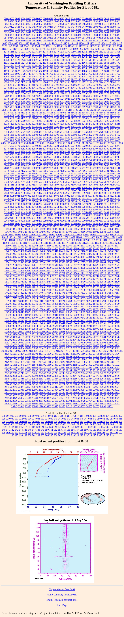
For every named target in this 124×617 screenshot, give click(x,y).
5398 (67, 134)
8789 (62, 215)
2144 (56, 79)
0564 (23, 29)
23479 (14, 398)
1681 (56, 71)
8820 (78, 215)
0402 (73, 24)
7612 (11, 187)
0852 (28, 37)
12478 (21, 259)
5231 (23, 123)
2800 (73, 90)
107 (103, 424)
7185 (11, 173)
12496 (96, 259)
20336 (21, 340)
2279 (11, 87)
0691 (106, 32)
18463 (14, 306)
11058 (65, 237)
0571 (62, 29)
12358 (118, 243)
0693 (117, 32)
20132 (48, 334)
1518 (106, 60)
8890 (89, 215)
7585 (11, 184)
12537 (110, 259)
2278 (6, 87)
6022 (112, 140)
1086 (112, 40)
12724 (14, 276)
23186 (76, 392)
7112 (84, 168)
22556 (69, 378)
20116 (35, 334)
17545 (96, 292)
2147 (73, 79)
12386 (62, 248)
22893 (48, 387)
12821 (7, 284)
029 (8, 418)
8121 (111, 195)
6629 (28, 157)
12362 (21, 245)
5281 (62, 126)
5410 (106, 134)
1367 (78, 57)
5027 (78, 98)
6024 (3, 143)
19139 (75, 317)
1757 (89, 74)
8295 (89, 207)
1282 (84, 51)
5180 (11, 118)
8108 (95, 195)
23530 (82, 398)
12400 (110, 248)
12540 (116, 259)
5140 (62, 112)
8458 (45, 212)
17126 (62, 287)
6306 (89, 148)
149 (42, 429)
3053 (73, 93)
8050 (23, 195)
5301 (6, 129)
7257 (23, 176)
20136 (69, 334)
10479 (21, 231)
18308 (116, 301)
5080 (112, 104)
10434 (14, 229)
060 (21, 421)
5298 (106, 126)
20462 (82, 340)
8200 (23, 204)
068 (55, 421)
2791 (28, 90)
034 (29, 418)
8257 (62, 207)
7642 (73, 187)
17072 (48, 287)
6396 (56, 154)
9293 (45, 220)
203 (42, 435)
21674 (55, 359)
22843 (14, 387)
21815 (41, 362)
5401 (84, 134)
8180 (62, 201)
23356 (28, 395)
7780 (84, 190)
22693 (41, 381)
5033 (112, 98)
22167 (76, 370)
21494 (69, 356)
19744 (110, 326)
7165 (84, 170)
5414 (11, 137)
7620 (45, 187)
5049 (73, 101)
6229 (84, 146)
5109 (26, 110)
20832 (28, 348)
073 (77, 421)
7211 (50, 173)
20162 (109, 334)
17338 (69, 290)
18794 (116, 309)
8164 (112, 198)
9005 (6, 218)
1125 (108, 43)
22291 (116, 373)
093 (43, 424)
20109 (21, 334)
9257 (106, 218)
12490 (82, 259)
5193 (78, 118)
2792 (34, 90)
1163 (114, 46)
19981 (110, 328)
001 (8, 416)
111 (120, 424)
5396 (56, 134)
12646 (41, 270)
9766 (99, 226)
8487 (11, 215)
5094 (73, 107)
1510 (62, 60)
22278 (103, 373)
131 (85, 427)
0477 (73, 26)
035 (34, 418)
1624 (39, 68)
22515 (21, 378)
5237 (56, 123)
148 (38, 429)
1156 (75, 46)
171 (16, 432)
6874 (112, 159)
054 (116, 418)
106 (99, 424)
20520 (110, 340)
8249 (39, 207)
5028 (84, 98)
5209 (23, 121)
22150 (62, 370)
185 (77, 432)
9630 (28, 223)
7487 (95, 179)
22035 (89, 367)
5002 (62, 96)
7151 (17, 170)
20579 (82, 342)
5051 (84, 101)
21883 (55, 364)
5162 (28, 115)
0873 (73, 37)
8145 (67, 198)
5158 (6, 115)
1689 (100, 71)
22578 (82, 378)
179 (51, 432)
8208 (62, 204)
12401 (116, 248)
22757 (41, 384)
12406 (21, 251)
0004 (23, 18)
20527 (7, 342)
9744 (21, 226)
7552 (39, 182)
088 (21, 424)
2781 (89, 87)
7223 (106, 173)
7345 (67, 176)
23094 (21, 392)
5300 (117, 126)
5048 (67, 101)
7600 (73, 184)
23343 (21, 395)
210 (73, 435)
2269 (73, 85)
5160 (17, 115)
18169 (48, 301)
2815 (95, 90)
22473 (82, 376)
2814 (89, 90)
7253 (11, 176)
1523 (17, 62)
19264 (35, 320)
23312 (116, 392)
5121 (81, 110)
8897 (100, 215)
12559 (69, 262)
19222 (28, 320)
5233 (34, 123)
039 (51, 418)
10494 (48, 231)
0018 (89, 18)
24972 (110, 406)
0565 (28, 29)
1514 (84, 60)
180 (55, 432)
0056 (95, 21)
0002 (11, 18)
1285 (89, 51)
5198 (106, 118)
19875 (55, 328)
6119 (114, 143)
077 (94, 421)
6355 (84, 151)
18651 (116, 306)
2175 (106, 82)
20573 (76, 342)
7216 (78, 173)
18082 (103, 298)
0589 (89, 29)
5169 (67, 115)
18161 (41, 301)
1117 (65, 43)
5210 (28, 121)
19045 (69, 315)
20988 (4, 351)
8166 (6, 201)
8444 (23, 212)
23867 (76, 403)
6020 (100, 140)
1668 (112, 68)
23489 (35, 398)
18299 (103, 301)
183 (68, 432)
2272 (89, 85)
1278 (62, 51)
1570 (117, 62)
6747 (11, 159)
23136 (55, 392)
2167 (62, 82)
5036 (11, 101)
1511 (67, 60)
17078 (55, 287)
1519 (112, 60)
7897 (39, 193)
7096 (56, 168)
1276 (50, 51)
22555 (62, 378)
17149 (76, 287)
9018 (23, 218)
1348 (28, 57)
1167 (15, 49)
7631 (56, 187)
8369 (117, 207)
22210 (7, 373)
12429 (35, 254)
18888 (103, 312)
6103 (92, 143)
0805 (11, 35)
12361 (14, 245)
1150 (42, 46)
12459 (55, 256)
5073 (73, 104)
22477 (96, 376)
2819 (117, 90)
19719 (96, 326)
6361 (117, 151)
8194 (112, 201)
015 (68, 416)
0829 (67, 35)
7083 (6, 168)
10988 (18, 234)
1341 (112, 54)
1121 (86, 43)
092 (38, 424)
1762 (117, 74)
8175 (39, 201)
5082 (6, 107)
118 (29, 427)
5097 (84, 107)
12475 (116, 256)
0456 (50, 26)
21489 (62, 356)
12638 (103, 267)
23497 (48, 398)
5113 (42, 110)
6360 (112, 151)
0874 (78, 37)
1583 (73, 65)
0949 (39, 40)
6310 (112, 148)
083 (120, 421)
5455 (45, 140)
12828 (55, 284)
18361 (48, 303)
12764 (62, 279)
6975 (39, 165)
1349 (34, 57)
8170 (17, 201)
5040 (34, 101)
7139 (106, 168)
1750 (50, 74)
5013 (6, 98)
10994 (52, 234)
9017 (17, 218)
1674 (28, 71)
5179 (6, 118)
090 (30, 424)
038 (47, 418)
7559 (67, 182)
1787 (117, 76)
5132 (17, 112)
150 (47, 429)
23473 (7, 398)
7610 (117, 184)
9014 (11, 218)
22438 (55, 376)
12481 (41, 259)
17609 (14, 295)
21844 (96, 362)
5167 (56, 115)
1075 (84, 40)
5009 (100, 96)
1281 (78, 51)
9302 (73, 220)
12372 (89, 245)
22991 (35, 389)
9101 (78, 218)
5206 (6, 121)
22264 (82, 373)
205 (51, 435)
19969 (89, 328)
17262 (7, 290)
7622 (50, 187)
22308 (14, 376)
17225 (116, 287)
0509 (112, 26)
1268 (11, 51)
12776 (116, 279)
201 (34, 435)
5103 (112, 107)
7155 (39, 170)
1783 (95, 76)
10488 (35, 231)
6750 (28, 159)
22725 (89, 381)
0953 (45, 40)
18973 (21, 315)
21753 (103, 359)
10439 (41, 229)
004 (21, 416)
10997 (72, 234)
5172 (84, 115)
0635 (11, 32)
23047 (62, 389)
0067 (39, 24)
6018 (89, 140)
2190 (50, 85)
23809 (35, 403)
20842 (41, 348)
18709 (41, 309)
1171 (37, 49)
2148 (78, 79)
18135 (35, 301)
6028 (26, 143)
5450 (23, 140)
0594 (112, 29)
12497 (103, 259)
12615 (62, 265)
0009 (45, 18)
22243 (55, 373)
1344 (6, 57)
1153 (59, 46)
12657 (116, 270)
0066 (34, 24)
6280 (11, 148)
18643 (110, 306)
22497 (7, 378)
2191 (56, 85)
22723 (76, 381)
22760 (48, 384)
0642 (28, 32)
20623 (41, 345)
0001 (6, 18)
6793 (78, 159)
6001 (50, 140)
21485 (48, 356)
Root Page (62, 605)
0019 (95, 18)
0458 (62, 26)
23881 (89, 403)
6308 (100, 148)
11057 (59, 237)
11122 (85, 243)
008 (38, 416)
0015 (78, 18)
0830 (73, 35)
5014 (11, 98)
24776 (96, 406)
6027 (20, 143)
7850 (23, 193)
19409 (41, 323)
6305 (84, 148)
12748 (116, 276)
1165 (4, 49)
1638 (95, 68)
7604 (89, 184)
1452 (117, 57)
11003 (93, 234)
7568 (89, 182)
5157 (117, 112)
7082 (117, 165)
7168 (100, 170)
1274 (39, 51)
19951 (82, 328)
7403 (23, 179)
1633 (73, 68)
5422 (56, 137)
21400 (89, 353)
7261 (39, 176)
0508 (106, 26)
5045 (50, 101)
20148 (96, 334)
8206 (50, 204)
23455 (110, 395)
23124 (48, 392)
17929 (110, 295)
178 (47, 432)
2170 (78, 82)
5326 (17, 132)
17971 (7, 298)
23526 (76, 398)
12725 (21, 276)
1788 (6, 79)
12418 (96, 251)
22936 (82, 387)
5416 (23, 137)
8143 (56, 198)
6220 (39, 146)
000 (3, 416)
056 (3, 421)
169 (8, 432)
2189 (45, 85)
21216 (92, 351)
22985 (28, 389)
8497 (23, 215)
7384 (112, 176)
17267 (21, 290)
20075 (89, 331)
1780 (78, 76)
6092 (37, 143)
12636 (89, 267)
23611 (48, 400)
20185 (14, 337)
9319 (11, 223)
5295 (100, 126)
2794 (39, 90)
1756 (84, 74)
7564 (78, 182)
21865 (14, 364)
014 (64, 416)
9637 (50, 223)
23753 (110, 400)
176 (38, 432)
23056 (89, 389)
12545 (28, 262)
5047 (62, 101)
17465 (41, 292)
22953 (89, 387)
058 (12, 421)
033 (25, 418)
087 (17, 424)
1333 (67, 54)
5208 (17, 121)
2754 (84, 87)
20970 (110, 348)
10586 (82, 231)
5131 (11, 112)
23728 (82, 400)
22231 (35, 373)
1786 (112, 76)
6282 (23, 148)
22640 (116, 378)
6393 (45, 154)
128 (72, 427)
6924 (117, 162)
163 (103, 429)
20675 (96, 345)
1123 (97, 43)
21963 (35, 367)
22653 (14, 381)
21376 (69, 353)
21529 (110, 356)
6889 (50, 162)
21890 (69, 364)
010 (47, 416)
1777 (62, 76)
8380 (28, 209)
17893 (89, 295)
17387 (103, 290)
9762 (77, 226)
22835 (7, 387)
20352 (35, 340)
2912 (39, 93)
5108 (20, 110)
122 (46, 427)
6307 (95, 148)
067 (51, 421)
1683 (67, 71)
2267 (62, 85)
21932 (116, 364)
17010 (35, 287)
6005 (62, 140)
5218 (73, 121)
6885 (34, 162)
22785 (76, 384)
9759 (66, 226)
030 (12, 418)
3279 (106, 93)
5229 (11, 123)
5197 (100, 118)
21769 (110, 359)
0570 (56, 29)
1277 (56, 51)
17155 (82, 287)
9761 (71, 226)
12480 (35, 259)
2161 (28, 82)
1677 (39, 71)
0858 (62, 37)
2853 (17, 93)
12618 (82, 265)
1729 (23, 74)
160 (90, 429)
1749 (45, 74)
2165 (50, 82)
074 (81, 421)
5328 (28, 132)
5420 (45, 137)
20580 (89, 342)
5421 (50, 137)
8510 (45, 215)
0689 (95, 32)
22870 (35, 387)
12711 (82, 273)
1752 (62, 74)
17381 (96, 290)
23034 (55, 389)
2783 (100, 87)
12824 (28, 284)
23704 (69, 400)
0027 (117, 18)
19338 (89, 320)
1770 (45, 76)
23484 (28, 398)
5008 (95, 96)
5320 (100, 129)
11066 (92, 237)
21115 (52, 351)
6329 (17, 151)
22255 (69, 373)
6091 (31, 143)
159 (86, 429)
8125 (6, 198)
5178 (117, 115)
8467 (62, 212)
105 (94, 424)
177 (42, 432)
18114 (28, 301)
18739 (69, 309)
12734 (62, 276)
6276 (106, 146)
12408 (35, 251)
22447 (76, 376)
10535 (76, 231)
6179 (17, 146)
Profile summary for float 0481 (62, 594)
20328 (116, 337)
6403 (78, 154)
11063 (79, 237)
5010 (106, 96)
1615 (112, 65)
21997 (82, 367)
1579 (50, 65)
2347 (67, 87)
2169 (73, 82)
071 (68, 421)
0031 (23, 21)
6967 (17, 165)
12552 (55, 262)
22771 (62, 384)
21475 (35, 356)
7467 (89, 179)
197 (16, 435)
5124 (97, 110)
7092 (45, 168)
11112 (52, 243)
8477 (89, 212)
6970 (28, 165)
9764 (88, 226)
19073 (8, 317)
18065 (82, 298)
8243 (28, 207)
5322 (112, 129)
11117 (65, 243)
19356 (110, 320)
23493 (41, 398)
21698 (76, 359)
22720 (69, 381)
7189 (34, 173)
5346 (84, 132)
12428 (28, 254)
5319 (95, 129)
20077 (96, 331)
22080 (14, 370)
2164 (45, 82)
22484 (103, 376)
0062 (11, 24)
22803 (89, 384)
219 (112, 435)
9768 (105, 226)
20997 (18, 351)
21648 (28, 359)
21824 (55, 362)
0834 (95, 35)
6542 (11, 157)
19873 (48, 328)
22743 (7, 384)
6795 (89, 159)
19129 (69, 317)
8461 (50, 212)
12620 (96, 265)
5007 (89, 96)
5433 (89, 137)
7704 (73, 190)
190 (99, 432)
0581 (67, 29)
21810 (28, 362)
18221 (62, 301)
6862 (95, 159)
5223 (95, 121)
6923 (112, 162)
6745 (117, 157)
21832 (69, 362)
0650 (67, 32)
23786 (14, 403)
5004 (73, 96)
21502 (89, 356)
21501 (82, 356)
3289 (45, 96)
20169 (116, 334)
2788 (11, 90)
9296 (56, 220)
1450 (106, 57)
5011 (112, 96)
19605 (28, 326)
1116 (59, 43)
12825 (35, 284)
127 (68, 427)
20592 (103, 342)
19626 (48, 326)
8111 (101, 195)
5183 (28, 118)
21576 (21, 359)
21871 (21, 364)
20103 (8, 334)
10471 (14, 231)
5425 (73, 137)
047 (86, 418)
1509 (56, 60)
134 (98, 427)
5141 (67, 112)
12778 (7, 281)
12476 (7, 259)
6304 (78, 148)
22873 (41, 387)
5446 (117, 137)
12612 (41, 265)
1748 (39, 74)
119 (33, 427)
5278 (45, 126)
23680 (62, 400)
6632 (45, 157)
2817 (106, 90)
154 (64, 429)
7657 (100, 187)
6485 (100, 154)
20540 (35, 342)
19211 (14, 320)
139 (120, 427)
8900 (117, 215)
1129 (10, 46)
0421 (6, 26)
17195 (110, 287)
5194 (84, 118)
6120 (120, 143)
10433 (7, 229)
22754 (28, 384)
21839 (89, 362)
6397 (62, 154)
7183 (117, 170)
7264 (56, 176)
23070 (110, 389)
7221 (95, 173)
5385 (11, 134)
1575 (28, 65)
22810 (103, 384)
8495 (17, 215)
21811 (35, 362)
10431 (118, 226)
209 (68, 435)
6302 (67, 148)
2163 (39, 82)
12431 (48, 254)
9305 (89, 220)
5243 (89, 123)
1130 (15, 46)
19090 (28, 317)
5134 (28, 112)
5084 (17, 107)
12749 (7, 279)
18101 (14, 301)
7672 (28, 190)
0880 (106, 37)
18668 (14, 309)
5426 (78, 137)
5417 (28, 137)
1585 (84, 65)
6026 (14, 143)
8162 (100, 198)
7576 (112, 182)
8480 (95, 212)
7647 (78, 187)
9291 (39, 220)
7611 (6, 187)
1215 (114, 49)
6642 (95, 157)
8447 (28, 212)
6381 (17, 154)
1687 (89, 71)
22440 (62, 376)
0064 (23, 24)
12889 (21, 287)
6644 (106, 157)
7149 (6, 170)
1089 (10, 43)
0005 (28, 18)
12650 (69, 270)
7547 (23, 182)
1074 (78, 40)
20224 (41, 337)
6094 (48, 143)
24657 (89, 406)
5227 (117, 121)
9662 (106, 223)
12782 (35, 281)
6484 (95, 154)
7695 (50, 190)
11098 (86, 240)
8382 (39, 209)
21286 (7, 353)
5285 (84, 126)
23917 (96, 403)
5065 (34, 104)
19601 (21, 326)
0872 (67, 37)
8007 (95, 193)
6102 (87, 143)
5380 (106, 132)
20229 (48, 337)
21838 (82, 362)
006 (29, 416)
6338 (45, 151)
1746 (28, 74)
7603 (84, 184)
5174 (95, 115)
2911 (34, 93)
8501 (39, 215)
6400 (67, 154)
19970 (96, 328)
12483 (55, 259)
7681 (39, 190)
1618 (11, 68)
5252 (23, 126)
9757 (55, 226)
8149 (78, 198)
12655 (103, 270)
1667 (106, 68)
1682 (62, 71)
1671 (11, 71)
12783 (41, 281)
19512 (96, 323)
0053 (78, 21)
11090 (39, 240)
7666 (11, 190)
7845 (11, 193)
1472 (17, 60)
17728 (55, 295)
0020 (100, 18)
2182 (23, 85)
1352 (50, 57)
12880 (82, 284)
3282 (6, 96)
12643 (21, 270)
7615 (28, 187)
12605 (110, 262)
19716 (89, 326)
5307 (39, 129)
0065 (28, 24)
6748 (17, 159)
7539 (6, 182)
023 (103, 416)
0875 (84, 37)
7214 (67, 173)
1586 (89, 65)
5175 (100, 115)
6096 (59, 143)
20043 (48, 331)
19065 (96, 315)
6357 (95, 151)
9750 (32, 226)
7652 (95, 187)
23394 (55, 395)
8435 (11, 212)
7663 (117, 187)
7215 (73, 173)
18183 (55, 301)
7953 (56, 193)
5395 (50, 134)
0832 (84, 35)
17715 (48, 295)
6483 (89, 154)
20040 (41, 331)
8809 (73, 215)
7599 (67, 184)
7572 (100, 182)
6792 (73, 159)
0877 (95, 37)
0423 (17, 26)
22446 (69, 376)
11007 (99, 234)
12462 (76, 256)
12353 (111, 243)
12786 (62, 281)
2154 (112, 79)
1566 (95, 62)
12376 (110, 245)
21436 (116, 353)
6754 (50, 159)
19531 (103, 323)
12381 (28, 248)
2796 (50, 90)
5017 (28, 98)
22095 (35, 370)
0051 (67, 21)
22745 (14, 384)
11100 (99, 240)
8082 (67, 195)
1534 (45, 62)
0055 (89, 21)
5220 (78, 121)
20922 (76, 348)
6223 (50, 146)
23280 (96, 392)
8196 (117, 201)
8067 (51, 195)
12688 (21, 273)
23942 (116, 403)
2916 (62, 93)
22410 (48, 376)
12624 (7, 267)
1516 (95, 60)
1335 (78, 54)
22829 (116, 384)
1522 (11, 62)
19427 (55, 323)
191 (103, 432)
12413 (69, 251)
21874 (28, 364)
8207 (56, 204)
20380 (69, 340)
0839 (117, 35)
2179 (6, 85)
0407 (95, 24)
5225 (106, 121)
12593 (96, 262)
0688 (89, 32)
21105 (45, 351)
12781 (28, 281)
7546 (17, 182)
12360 (7, 245)
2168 (67, 82)
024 (107, 416)
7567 (84, 182)
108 (107, 424)
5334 (62, 132)
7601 (78, 184)
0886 (6, 40)
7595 (45, 184)
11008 (106, 234)
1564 (84, 62)
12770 (89, 279)
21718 (82, 359)
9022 (28, 218)
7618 (34, 187)
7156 (45, 170)
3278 (100, 93)
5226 (112, 121)
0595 (117, 29)
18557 (55, 306)
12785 (55, 281)
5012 (117, 96)
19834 (28, 328)
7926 (50, 193)
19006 (35, 315)
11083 (5, 240)
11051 (32, 237)
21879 (41, 364)
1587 (95, 65)
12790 (82, 281)
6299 (50, 148)
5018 (34, 98)
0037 (50, 21)
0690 (100, 32)
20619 (28, 345)
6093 (42, 143)
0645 (45, 32)
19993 (116, 328)
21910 (103, 364)
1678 (45, 71)
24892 (103, 406)
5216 (62, 121)
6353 (73, 151)
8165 (117, 198)
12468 (89, 256)
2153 (106, 79)
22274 (96, 373)
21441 (7, 356)
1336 (84, 54)
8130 (28, 198)
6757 (67, 159)
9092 (50, 218)
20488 (89, 340)
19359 (116, 320)
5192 (73, 118)
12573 (76, 262)
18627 (96, 306)
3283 (11, 96)
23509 (55, 398)
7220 (89, 173)
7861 (34, 193)
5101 (100, 107)
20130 (41, 334)
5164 (39, 115)
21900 (82, 364)
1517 (100, 60)
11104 (6, 243)
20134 (55, 334)
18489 (28, 306)
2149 (84, 79)
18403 (96, 303)
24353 (62, 406)
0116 (56, 24)
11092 (52, 240)
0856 (50, 37)
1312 (100, 51)
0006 (34, 18)
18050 (62, 298)
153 (60, 429)
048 (90, 418)
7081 (112, 165)
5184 (34, 118)
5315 (73, 129)
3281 (117, 93)
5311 (62, 129)
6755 (56, 159)
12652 (82, 270)
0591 (95, 29)
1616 (117, 65)
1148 (32, 46)
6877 (117, 159)
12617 (76, 265)
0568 (45, 29)
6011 (78, 140)
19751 (7, 328)
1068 (73, 40)
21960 (28, 367)
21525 (103, 356)
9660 (100, 223)
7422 (50, 179)
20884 (55, 348)
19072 (116, 315)
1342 (117, 54)
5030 (95, 98)
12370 (76, 245)
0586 (84, 29)
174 (29, 432)
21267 (106, 351)
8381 (34, 209)
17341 (76, 290)
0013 (67, 18)
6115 (103, 143)
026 (116, 416)
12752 (28, 279)
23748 (96, 400)
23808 (28, 403)
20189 (21, 337)
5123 (92, 110)
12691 (28, 273)
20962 (103, 348)
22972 (7, 389)
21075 (38, 351)
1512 (73, 60)
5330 (39, 132)
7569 (95, 182)
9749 (27, 226)
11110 (39, 243)
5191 (67, 118)
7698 (56, 190)
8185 (84, 201)
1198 (69, 49)
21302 (35, 353)
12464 (82, 256)
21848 (110, 362)
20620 (35, 345)
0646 (50, 32)
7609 (112, 184)
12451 (116, 254)
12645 (35, 270)
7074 (84, 165)
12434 (62, 254)
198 (21, 435)
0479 (84, 26)
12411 (55, 251)
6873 (106, 159)
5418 (34, 137)
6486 (106, 154)
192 (107, 432)
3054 (78, 93)
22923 (69, 387)
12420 (110, 251)
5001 (56, 96)
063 (34, 421)
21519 (96, 356)
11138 (98, 243)
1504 (45, 60)
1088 (4, 43)
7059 (62, 165)
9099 (73, 218)
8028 (6, 195)
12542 (14, 262)
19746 (116, 326)
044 (73, 418)
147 (34, 429)
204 (47, 435)
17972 (14, 298)
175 (34, 432)
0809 (23, 35)
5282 (67, 126)
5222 (89, 121)
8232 (17, 207)
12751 (21, 279)
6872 (100, 159)
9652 (78, 223)
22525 (35, 378)
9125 (84, 218)
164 (107, 429)
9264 (117, 218)
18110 (21, 301)
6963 (11, 165)
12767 (69, 279)
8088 (84, 195)
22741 (116, 381)
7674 (34, 190)
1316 (6, 54)
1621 (23, 68)
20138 (82, 334)
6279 (6, 148)
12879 (76, 284)
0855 (45, 37)
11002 (86, 234)
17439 (35, 292)
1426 (84, 57)
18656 (7, 309)
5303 (17, 129)
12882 (96, 284)
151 (51, 429)
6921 (100, 162)
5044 (45, 101)
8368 (112, 207)
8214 (95, 204)
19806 (21, 328)
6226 (67, 146)
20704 (116, 345)
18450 (116, 303)
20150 (103, 334)
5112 (37, 110)
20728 (14, 348)
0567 (39, 29)
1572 (11, 65)
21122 (59, 351)
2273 (95, 85)
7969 (73, 193)
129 (77, 427)
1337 (89, 54)
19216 (21, 320)
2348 (73, 87)
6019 (95, 140)
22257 (76, 373)
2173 (95, 82)
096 (56, 424)
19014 (41, 315)
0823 (45, 35)
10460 (96, 229)
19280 (41, 320)
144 (21, 429)
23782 (7, 403)
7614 (23, 187)
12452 (7, 256)
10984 (110, 231)
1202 (92, 49)
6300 (56, 148)
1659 (100, 68)
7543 (11, 182)
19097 (35, 317)
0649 (62, 32)
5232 (28, 123)
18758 (82, 309)
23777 (116, 400)
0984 (62, 40)
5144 (84, 112)
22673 (28, 381)
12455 (28, 256)
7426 (62, 179)
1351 (45, 57)
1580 (56, 65)
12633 (69, 267)
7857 (28, 193)
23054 (82, 389)
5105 (4, 110)
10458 (89, 229)
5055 (100, 101)
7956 (62, 193)
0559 (17, 29)
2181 (17, 85)
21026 (25, 351)
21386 (82, 353)
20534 (28, 342)
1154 (64, 46)
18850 (62, 312)
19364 (7, 323)
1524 (23, 62)
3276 (89, 93)
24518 (69, 406)
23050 (76, 389)
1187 (53, 49)
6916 (73, 162)
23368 (41, 395)
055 (120, 418)
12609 (21, 265)
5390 (34, 134)
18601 (82, 306)
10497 (62, 231)
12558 (62, 262)
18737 (62, 309)
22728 (96, 381)
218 (107, 435)
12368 (62, 245)
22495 (110, 376)
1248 (6, 51)
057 (8, 421)
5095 (78, 107)
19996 (7, 331)
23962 (35, 406)
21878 (35, 364)
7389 (117, 176)
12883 (103, 284)
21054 (32, 351)
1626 (50, 68)
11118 (71, 243)
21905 (96, 364)
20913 (69, 348)
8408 (112, 209)
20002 (21, 331)
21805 (21, 362)
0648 (56, 32)
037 (42, 418)
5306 (34, 129)
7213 (62, 173)
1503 (39, 60)
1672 (17, 71)
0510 (117, 26)
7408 (34, 179)
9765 (94, 226)
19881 (69, 328)
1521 (6, 62)
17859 (76, 295)
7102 (67, 168)
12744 (96, 276)
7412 (39, 179)
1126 (114, 43)
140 (3, 429)
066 (47, 421)
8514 (56, 215)
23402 (62, 395)
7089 (34, 168)
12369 (69, 245)
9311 (100, 220)
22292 (7, 376)
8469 (67, 212)
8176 (45, 201)
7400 (17, 179)
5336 (67, 132)
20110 (28, 334)
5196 (95, 118)
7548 (28, 182)
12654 (96, 270)
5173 (89, 115)
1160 (97, 46)
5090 (50, 107)
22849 (21, 387)
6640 (84, 157)
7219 (84, 173)
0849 (17, 37)
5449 (17, 140)
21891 (76, 364)
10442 (48, 229)
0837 (112, 35)
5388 (23, 134)
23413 (69, 395)
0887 (11, 40)
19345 (96, 320)
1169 (26, 49)
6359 (106, 151)
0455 (45, 26)
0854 (39, 37)
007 (34, 416)
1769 (39, 76)
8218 (117, 204)
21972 (41, 367)
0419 (112, 24)
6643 (100, 157)
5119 (70, 110)
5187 (45, 118)
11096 (72, 240)
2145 (62, 79)
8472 (73, 212)
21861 (7, 364)
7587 (23, 184)
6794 (84, 159)
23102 (35, 392)
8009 (100, 193)
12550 (41, 262)
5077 (95, 104)
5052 (89, 101)
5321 (106, 129)
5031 (100, 98)
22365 (21, 376)
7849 (17, 193)
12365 (41, 245)
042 (64, 418)
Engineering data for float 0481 (62, 600)
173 (25, 432)
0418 (106, 24)
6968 (23, 165)
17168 (89, 287)
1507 (50, 60)
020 (90, 416)
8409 (117, 209)
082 (116, 421)
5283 (73, 126)
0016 (84, 18)
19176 (103, 317)
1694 (6, 74)
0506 (95, 26)
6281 (17, 148)
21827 (62, 362)
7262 (45, 176)
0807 (17, 35)
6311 (117, 148)
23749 (103, 400)
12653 (89, 270)
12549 (35, 262)
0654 (84, 32)
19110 (48, 317)
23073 (7, 392)
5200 (117, 118)
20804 (21, 348)
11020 (25, 237)
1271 (23, 51)
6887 (39, 162)
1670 (6, 71)
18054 (69, 298)
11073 (99, 237)
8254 (56, 207)
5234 (39, 123)
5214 (50, 121)
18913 (110, 312)
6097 (64, 143)
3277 (95, 93)
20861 (48, 348)
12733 (55, 276)
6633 (50, 157)
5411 (112, 134)
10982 (96, 231)
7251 (117, 173)
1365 (67, 57)
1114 (48, 43)
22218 (21, 373)
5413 (6, 137)
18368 (55, 303)
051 (103, 418)
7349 (73, 176)
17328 (62, 290)
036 (38, 418)
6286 (45, 148)
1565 (89, 62)
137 (111, 427)
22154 (69, 370)
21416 (96, 353)
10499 (69, 231)
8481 (100, 212)
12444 (69, 254)
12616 (69, 265)
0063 (17, 24)
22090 (28, 370)
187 (86, 432)
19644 (62, 326)
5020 (45, 98)
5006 (84, 96)
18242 (75, 301)
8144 (62, 198)
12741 (82, 276)
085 (8, 424)
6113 (98, 143)
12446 (82, 254)
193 (112, 432)
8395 (89, 209)
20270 (82, 337)
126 (64, 427)
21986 (69, 367)
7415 (45, 179)
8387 (56, 209)
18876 (96, 312)
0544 (11, 29)
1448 (95, 57)
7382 (106, 176)
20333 (14, 340)
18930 (7, 315)
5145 (89, 112)
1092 (26, 43)
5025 (67, 98)
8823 (84, 215)
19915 (76, 328)
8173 (28, 201)
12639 (110, 267)
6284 (34, 148)
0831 (78, 35)
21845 (103, 362)
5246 (106, 123)
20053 (62, 331)
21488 (55, 356)
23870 (82, 403)
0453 (34, 26)
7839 (6, 193)
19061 (82, 315)
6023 (117, 140)
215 (94, 435)
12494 (89, 259)
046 (81, 418)
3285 (23, 96)
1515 (89, 60)
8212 (84, 204)
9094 (56, 218)
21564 (14, 359)
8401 (100, 209)
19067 (110, 315)
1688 (95, 71)
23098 (28, 392)
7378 (95, 176)
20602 (116, 342)
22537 (41, 378)
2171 (84, 82)
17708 (41, 295)
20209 (28, 337)
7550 (34, 182)
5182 (23, 118)
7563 (73, 182)
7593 (34, 184)
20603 (7, 345)
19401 (35, 323)
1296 (95, 51)
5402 (89, 134)
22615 (103, 378)
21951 (21, 367)
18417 (103, 303)
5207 (11, 121)
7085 (17, 168)
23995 (55, 406)
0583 (78, 29)
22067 (7, 370)
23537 (89, 398)
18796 (7, 312)
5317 (84, 129)
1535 (50, 62)
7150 (11, 170)
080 (107, 421)
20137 (75, 334)
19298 (55, 320)
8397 (95, 209)
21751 (96, 359)
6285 (39, 148)
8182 (67, 201)
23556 (103, 398)
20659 (82, 345)
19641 (55, 326)
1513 (78, 60)
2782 (95, 87)
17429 (21, 292)
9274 (17, 220)
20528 (14, 342)
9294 (50, 220)
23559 (110, 398)
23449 (96, 395)
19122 (62, 317)
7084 (12, 168)
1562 (73, 62)
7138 (100, 168)
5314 (67, 129)
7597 (56, 184)
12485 (69, 259)
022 (99, 416)
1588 (100, 65)
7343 (62, 176)
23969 (41, 406)
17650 (28, 295)
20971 (116, 348)
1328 (62, 54)
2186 (28, 85)
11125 (91, 243)
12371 (82, 245)
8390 (62, 209)
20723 (7, 348)
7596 (50, 184)
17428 (14, 292)
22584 (89, 378)
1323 (39, 54)
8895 (95, 215)
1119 (75, 43)
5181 (17, 118)
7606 (100, 184)
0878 (100, 37)
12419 (103, 251)
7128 (95, 168)
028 (3, 418)
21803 (14, 362)
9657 (89, 223)
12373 (96, 245)
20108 (14, 334)
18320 (7, 303)
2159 (23, 82)
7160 (67, 170)
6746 (6, 159)
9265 (6, 220)
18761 (89, 309)
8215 (100, 204)
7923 (45, 193)
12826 (41, 284)
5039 (28, 101)
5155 (106, 112)
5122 (86, 110)
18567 (62, 306)
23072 (116, 389)
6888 (45, 162)
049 (94, 418)
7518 (112, 179)
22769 (55, 384)
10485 (28, 231)
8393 (78, 209)
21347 (55, 353)
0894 (34, 40)
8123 (117, 195)
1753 (67, 74)
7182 (112, 170)
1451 (112, 57)
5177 (112, 115)
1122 (92, 43)
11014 (120, 234)
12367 (55, 245)
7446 (78, 179)
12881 (89, 284)
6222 (45, 146)
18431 (110, 303)
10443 (55, 229)
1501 (28, 60)
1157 (81, 46)
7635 (62, 187)
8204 (39, 204)
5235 (45, 123)
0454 (39, 26)
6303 (73, 148)
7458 (84, 179)
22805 (96, 384)
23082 (14, 392)
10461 (103, 229)
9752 (38, 226)
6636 (62, 157)
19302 (62, 320)
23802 (21, 403)
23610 (41, 400)
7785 (89, 190)
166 (116, 429)
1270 (17, 51)
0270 (62, 24)
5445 (112, 137)
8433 (6, 212)
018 (81, 416)
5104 (117, 107)
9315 (117, 220)
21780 (116, 359)
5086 (28, 107)
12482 (48, 259)
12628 (35, 267)
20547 (41, 342)
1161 (103, 46)
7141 (117, 168)
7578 (117, 182)
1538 (67, 62)
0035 (45, 21)
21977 (55, 367)
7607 (106, 184)
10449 (69, 229)
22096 (41, 370)
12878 (69, 284)
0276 (67, 24)
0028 (6, 21)
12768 (76, 279)
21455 (14, 356)
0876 (89, 37)
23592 (7, 400)
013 (60, 416)
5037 (17, 101)
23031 (48, 389)
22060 (110, 367)
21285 (119, 351)
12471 (96, 256)
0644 (39, 32)
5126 (108, 110)
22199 (110, 370)
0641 (23, 32)
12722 (116, 273)
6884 (28, 162)
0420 (117, 24)
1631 (62, 68)
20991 (11, 351)
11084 (12, 240)
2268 (67, 85)
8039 (12, 195)
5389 (28, 134)
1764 (11, 76)
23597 (21, 400)
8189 (95, 201)
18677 (21, 309)
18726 (55, 309)
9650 (73, 223)
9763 (83, 226)
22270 (89, 373)
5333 (56, 132)
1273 (34, 51)
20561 (55, 342)
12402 (7, 251)
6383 (28, 154)
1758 (95, 74)
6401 (73, 154)
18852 (69, 312)
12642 (14, 270)
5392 (45, 134)
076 (90, 421)
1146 (21, 46)
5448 (11, 140)
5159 (11, 115)
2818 (112, 90)
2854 (23, 93)
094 (47, 424)
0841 (11, 37)
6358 (100, 151)
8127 (17, 198)
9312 (106, 220)
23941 (110, 403)
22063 (116, 367)
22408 (41, 376)
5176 (106, 115)
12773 (96, 279)
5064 (28, 104)
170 (12, 432)
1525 (28, 62)
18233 (69, 301)
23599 (28, 400)
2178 (117, 82)
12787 (69, 281)
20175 (7, 337)
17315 (48, 290)
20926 (82, 348)
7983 (78, 193)
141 (8, 429)
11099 (92, 240)
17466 (48, 292)
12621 (103, 265)
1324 (45, 54)
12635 (82, 267)
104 (90, 424)
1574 (23, 65)
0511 (6, 29)
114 (12, 427)
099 (69, 424)
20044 (55, 331)
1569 (112, 62)
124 (55, 427)
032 (21, 418)
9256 (100, 218)
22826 (110, 384)
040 (55, 418)
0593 (106, 29)
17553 (103, 292)
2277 (117, 85)
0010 (50, 18)
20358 (48, 340)
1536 (56, 62)
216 (99, 435)
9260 (112, 218)
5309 (50, 129)
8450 (34, 212)
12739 (76, 276)
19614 (35, 326)
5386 (17, 134)
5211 (34, 121)
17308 (41, 290)
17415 (116, 290)
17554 (110, 292)
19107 (42, 317)
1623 (34, 68)
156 (73, 429)
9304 (84, 220)
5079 (106, 104)
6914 (62, 162)
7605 (95, 184)
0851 (23, 37)
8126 (11, 198)
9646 (67, 223)
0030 (17, 21)
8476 (84, 212)
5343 (73, 132)
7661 (112, 187)
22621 (110, 378)
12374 (103, 245)
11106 (19, 243)
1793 (28, 79)
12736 (69, 276)
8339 (106, 207)
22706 (55, 381)
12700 (41, 273)
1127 (119, 43)
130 (81, 427)
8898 (106, 215)
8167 (11, 201)
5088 (39, 107)
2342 (39, 87)
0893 (28, 40)
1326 (50, 54)
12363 (28, 245)
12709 (76, 273)
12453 (14, 256)
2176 (112, 82)
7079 (100, 165)
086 (12, 424)
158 (81, 429)
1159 (92, 46)
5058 (117, 101)
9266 (11, 220)
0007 (39, 18)
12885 (116, 284)
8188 (89, 201)
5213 (45, 121)
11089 (32, 240)
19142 (82, 317)
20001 (14, 331)
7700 (67, 190)
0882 (117, 37)
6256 (95, 146)
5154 (100, 112)
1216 (119, 49)
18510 (35, 306)
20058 (76, 331)
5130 (6, 112)
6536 (117, 154)
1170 (31, 49)
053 (112, 418)
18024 (41, 298)
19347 (103, 320)
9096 (67, 218)
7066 (67, 165)
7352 (78, 176)
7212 (56, 173)
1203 (97, 49)
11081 (119, 237)
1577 (39, 65)
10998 (79, 234)
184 (73, 432)
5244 (95, 123)
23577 (116, 398)
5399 (73, 134)
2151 (95, 79)
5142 (73, 112)
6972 (34, 165)
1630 (56, 68)
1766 (23, 76)
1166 (9, 49)
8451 (39, 212)
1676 (34, 71)
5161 (23, 115)
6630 (34, 157)
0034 (39, 21)
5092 (62, 107)
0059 (112, 21)
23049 (69, 389)
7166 (89, 170)
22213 (14, 373)
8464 (56, 212)
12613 (48, 265)
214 (90, 435)
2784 (106, 87)
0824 (50, 35)
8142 (50, 198)
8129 (23, 198)
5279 (50, 126)
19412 (48, 323)
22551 (48, 378)
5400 (78, 134)
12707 (62, 273)
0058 (106, 21)
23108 (41, 392)
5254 (28, 126)
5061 (11, 104)
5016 (23, 98)
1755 (78, 74)
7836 (117, 190)
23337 (14, 395)
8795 (67, 215)
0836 (106, 35)
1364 (62, 57)
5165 (45, 115)
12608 (14, 265)
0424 (23, 26)
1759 (100, 74)
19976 (103, 328)
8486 (6, 215)
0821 (34, 35)
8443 (17, 212)
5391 (39, 134)
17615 (21, 295)
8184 (78, 201)
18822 (41, 312)
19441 (62, 323)
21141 (65, 351)
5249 (6, 126)
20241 (55, 337)
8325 (100, 207)
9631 (34, 223)
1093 (32, 43)
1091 (21, 43)
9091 (45, 218)
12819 (110, 281)
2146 (67, 79)
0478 (78, 26)
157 (77, 429)
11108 (32, 243)
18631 (103, 306)
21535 (116, 356)
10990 (32, 234)
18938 (14, 315)
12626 (21, 267)
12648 (55, 270)
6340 (56, 151)
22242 (48, 373)
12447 (89, 254)
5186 (39, 118)
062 (29, 421)
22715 (62, 381)
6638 (73, 157)
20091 (110, 331)
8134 (34, 198)
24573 (76, 406)
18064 (76, 298)
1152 (53, 46)
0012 (62, 18)
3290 (50, 96)
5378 (100, 132)
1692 (112, 71)
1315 (117, 51)
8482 (106, 212)
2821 (11, 93)
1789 (11, 79)
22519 (28, 378)
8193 (106, 201)
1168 (20, 49)
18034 (55, 298)
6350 (62, 151)
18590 (69, 306)
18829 (55, 312)
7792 (95, 190)
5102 (106, 107)
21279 (113, 351)
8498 (28, 215)
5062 (17, 104)
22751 (21, 384)
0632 (6, 32)
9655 (84, 223)
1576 (34, 65)
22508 (14, 378)
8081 (62, 195)
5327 (23, 132)
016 (73, 416)
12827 (48, 284)
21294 (21, 353)
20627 (48, 345)
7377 (89, 176)
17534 (89, 292)
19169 (96, 317)
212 (81, 435)
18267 (82, 301)
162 (99, 429)
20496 (103, 340)
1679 (50, 71)
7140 (111, 168)
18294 (96, 301)
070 (64, 421)
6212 (23, 146)
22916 (62, 387)
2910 (28, 93)
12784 (48, 281)
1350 (39, 57)
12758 (55, 279)
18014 (35, 298)
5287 (89, 126)
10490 (41, 231)
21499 (76, 356)
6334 (23, 151)
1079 (106, 40)
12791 (89, 281)
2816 (100, 90)
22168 (82, 370)
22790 (82, 384)
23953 (28, 406)
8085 (73, 195)
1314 (112, 51)
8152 (89, 198)
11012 (113, 234)
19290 (48, 320)
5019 (39, 98)
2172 (89, 82)
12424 (14, 254)
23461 (116, 395)
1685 (78, 71)
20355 (41, 340)
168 (3, 432)
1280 (73, 51)
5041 (39, 101)
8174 (34, 201)
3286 (28, 96)
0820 (28, 35)
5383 (117, 132)
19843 (35, 328)
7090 (39, 168)
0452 (28, 26)
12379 (14, 248)
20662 (89, 345)
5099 (89, 107)
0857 (56, 37)
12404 (14, 251)
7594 (39, 184)
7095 (51, 168)
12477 (14, 259)
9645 (62, 223)
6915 (67, 162)
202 (38, 435)
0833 (89, 35)
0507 (100, 26)
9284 (28, 220)
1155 (70, 46)
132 (90, 427)
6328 (11, 151)
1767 (28, 76)
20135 (62, 334)
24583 (82, 406)
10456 (82, 229)
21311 (41, 353)
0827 (56, 35)
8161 (95, 198)
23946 (21, 406)
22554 (55, 378)
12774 (103, 279)
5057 (112, 101)
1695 (11, 74)
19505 (89, 323)
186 (81, 432)
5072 (67, 104)
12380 (21, 248)
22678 (35, 381)
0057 (100, 21)
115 (16, 427)
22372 (28, 376)
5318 (89, 129)
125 (59, 427)
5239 (67, 123)
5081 (117, 104)
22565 (76, 378)
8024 (117, 193)
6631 (39, 157)
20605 (14, 345)
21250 (99, 351)
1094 (38, 43)
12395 (89, 248)
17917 (103, 295)
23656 (55, 400)
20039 (35, 331)
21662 (35, 359)
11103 (119, 240)
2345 (56, 87)
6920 (95, 162)
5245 (100, 123)
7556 (50, 182)
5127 (114, 110)
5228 (6, 123)
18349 (41, 303)
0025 (112, 18)
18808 (14, 312)
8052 (28, 195)
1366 (73, 57)
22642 (7, 381)
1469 (11, 60)
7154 (34, 170)
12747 (110, 276)
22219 (28, 373)
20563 (62, 342)
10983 (103, 231)
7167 (95, 170)
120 (38, 427)
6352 (67, 151)
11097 (79, 240)
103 (86, 424)
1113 (43, 43)
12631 (55, 267)
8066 (45, 195)
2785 (112, 87)
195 (120, 432)
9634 (45, 223)
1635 (84, 68)
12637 (96, 267)
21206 (85, 351)
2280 (17, 87)
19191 (116, 317)
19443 (69, 323)
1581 (62, 65)
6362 (6, 154)
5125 (103, 110)
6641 (89, 157)
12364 (35, 245)
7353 (84, 176)
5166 (50, 115)
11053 (38, 237)
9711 (5, 226)
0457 (56, 26)
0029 (11, 21)
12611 (35, 265)
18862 (82, 312)
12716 (103, 273)
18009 (21, 298)
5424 (67, 137)
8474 (78, 212)
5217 (67, 121)
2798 (62, 90)
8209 (67, 204)
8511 (50, 215)
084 (4, 424)
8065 (39, 195)
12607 (7, 265)
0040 (56, 21)
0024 (106, 18)
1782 (89, 76)
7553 (45, 182)
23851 (48, 403)
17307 (35, 290)
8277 (67, 207)
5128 (120, 110)
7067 (73, 165)
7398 (11, 179)
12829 (62, 284)
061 (25, 421)
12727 (28, 276)
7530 (117, 179)
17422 (7, 292)
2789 (17, 90)
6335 (28, 151)
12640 (116, 267)
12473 (110, 256)
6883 (23, 162)
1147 (26, 46)
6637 (67, 157)
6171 (6, 146)
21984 (62, 367)
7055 (56, 165)
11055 (52, 237)
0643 (34, 32)
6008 (67, 140)
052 (107, 418)
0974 (50, 40)
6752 (39, 159)
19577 (116, 323)
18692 (28, 309)
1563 (78, 62)
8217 (112, 204)
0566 (34, 29)
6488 (112, 154)
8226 (11, 207)
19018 (55, 315)
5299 (112, 126)
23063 (96, 389)
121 (42, 427)
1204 (103, 49)
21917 (110, 364)
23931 (103, 403)
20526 (116, 340)
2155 (117, 79)
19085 (21, 317)
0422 (11, 26)
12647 (48, 270)
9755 (49, 226)
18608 (89, 306)
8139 (45, 198)
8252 (45, 207)
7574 (106, 182)
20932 (89, 348)
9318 (6, 223)
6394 (50, 154)
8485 (117, 212)
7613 (17, 187)
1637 (89, 68)
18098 (8, 301)
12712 (89, 273)
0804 (6, 35)
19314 (69, 320)
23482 (21, 398)
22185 (96, 370)
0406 (89, 24)
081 (112, 421)
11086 (25, 240)
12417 (89, 251)
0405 (84, 24)
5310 (56, 129)
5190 (62, 118)
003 (16, 416)
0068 (45, 24)
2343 (45, 87)
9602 (23, 223)
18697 (35, 309)
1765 (17, 76)
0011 (56, 18)
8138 (39, 198)
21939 (7, 367)
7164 (78, 170)
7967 (67, 193)
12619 (89, 265)
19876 (62, 328)
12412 (62, 251)
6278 (117, 146)
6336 (34, 151)
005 (25, 416)
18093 (110, 298)
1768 (34, 76)
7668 (17, 190)
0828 (62, 35)
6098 (70, 143)
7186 (17, 173)
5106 (9, 110)
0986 (67, 40)
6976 (45, 165)
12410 (48, 251)
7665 (6, 190)
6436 (84, 154)
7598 (62, 184)
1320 (23, 54)
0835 (100, 35)
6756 (62, 159)
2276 (112, 85)
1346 (17, 57)
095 (51, 424)
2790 (23, 90)
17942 (116, 295)
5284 (78, 126)
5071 (62, 104)
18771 (103, 309)
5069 (56, 104)
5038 (23, 101)
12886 (7, 287)
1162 (108, 46)
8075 (56, 195)
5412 (117, 134)
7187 (23, 173)
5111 (31, 110)
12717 (110, 273)
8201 (28, 204)
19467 (82, 323)
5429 (84, 137)
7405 (28, 179)
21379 (76, 353)
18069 (89, 298)
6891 (56, 162)
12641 (7, 270)
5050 (78, 101)
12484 (62, 259)
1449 (100, 57)
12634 (76, 267)
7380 (100, 176)
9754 (44, 226)
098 (64, 424)
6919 (89, 162)
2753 (78, 87)
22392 (35, 376)
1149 (37, 46)
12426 (21, 254)
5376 (89, 132)
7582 (6, 184)
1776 (56, 76)
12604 (103, 262)
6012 (84, 140)
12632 (62, 267)
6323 (6, 151)
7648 (84, 187)
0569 (50, 29)
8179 (56, 201)
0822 (39, 35)
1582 (67, 65)
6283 (28, 148)
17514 (76, 292)
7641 (67, 187)
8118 (106, 195)
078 (99, 421)
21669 (48, 359)
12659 (14, 273)
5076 (89, 104)
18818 (21, 312)
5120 (75, 110)
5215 (56, 121)
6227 (73, 146)
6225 (62, 146)
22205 (116, 370)
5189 (56, 118)
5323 (117, 129)
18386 (76, 303)
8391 (67, 209)
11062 (72, 237)
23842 (41, 403)
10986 (4, 234)
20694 (103, 345)
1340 (106, 54)
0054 (84, 21)
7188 (28, 173)
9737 (16, 226)
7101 (62, 168)
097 (60, 424)
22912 (55, 387)
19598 (14, 326)
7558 (62, 182)
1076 (89, 40)
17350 (82, 290)
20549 (48, 342)
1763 (6, 76)
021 (94, 416)
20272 (89, 337)
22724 (82, 381)
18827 (48, 312)
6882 (17, 162)
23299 (110, 392)
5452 (34, 140)
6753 (45, 159)
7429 (67, 179)
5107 (15, 110)
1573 (17, 65)
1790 (17, 79)
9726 (10, 226)
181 (60, 432)
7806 (100, 190)
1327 (56, 54)
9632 (39, 223)
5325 (11, 132)
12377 (116, 245)
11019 (18, 237)
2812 (78, 90)
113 (8, 427)
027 (120, 416)
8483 (112, 212)
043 (68, 418)
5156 (112, 112)
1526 (34, 62)
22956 (96, 387)
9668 (117, 223)
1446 (89, 57)
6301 (62, 148)
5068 (50, 104)
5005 (78, 96)
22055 (103, 367)
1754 (73, 74)
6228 (78, 146)
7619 (39, 187)
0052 (73, 21)
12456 (35, 256)
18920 (116, 312)
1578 (45, 65)
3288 (39, 96)
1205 (108, 49)
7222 (100, 173)
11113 (58, 243)
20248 (69, 337)
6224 (56, 146)
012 (55, 416)
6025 (9, 143)
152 (55, 429)
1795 (34, 79)
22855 (28, 387)
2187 (34, 85)
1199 (75, 49)
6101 (81, 143)
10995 (59, 234)
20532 (21, 342)
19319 (76, 320)
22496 (116, 376)
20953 (96, 348)
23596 (14, 400)
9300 (62, 220)
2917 (67, 93)
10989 (25, 234)
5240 (73, 123)
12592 (89, 262)
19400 (28, 323)
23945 (14, 406)
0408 (100, 24)
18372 (62, 303)
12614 (55, 265)
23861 (69, 403)
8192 (100, 201)
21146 (79, 351)
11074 (106, 237)
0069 (50, 24)
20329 (7, 340)
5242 (84, 123)
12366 (48, 245)
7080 (106, 165)
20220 (35, 337)
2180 (11, 85)
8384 (50, 209)
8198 (11, 204)
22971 (116, 387)
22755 (35, 384)
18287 (89, 301)
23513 (62, 398)
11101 (106, 240)
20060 (82, 331)
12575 (82, 262)
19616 (41, 326)
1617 (6, 68)
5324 (6, 132)
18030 (48, 298)
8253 (50, 207)
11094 (65, 240)
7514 (106, 179)
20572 (69, 342)
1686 (84, 71)
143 (16, 429)
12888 (14, 287)
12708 (69, 273)
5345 (78, 132)
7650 (89, 187)
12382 (35, 248)
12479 (28, 259)
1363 (56, 57)
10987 (11, 234)
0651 (73, 32)
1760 (106, 74)
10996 (66, 234)
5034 (117, 98)
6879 (6, 162)
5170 (73, 115)
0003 (17, 18)
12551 (48, 262)
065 (42, 421)
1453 (6, 60)
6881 (11, 162)
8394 (84, 209)
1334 (73, 54)
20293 (110, 337)
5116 (59, 110)
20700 (110, 345)
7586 (17, 184)
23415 (76, 395)
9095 (62, 218)
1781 (84, 76)
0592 (100, 29)
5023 (56, 98)
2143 (50, 79)
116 (21, 427)
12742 (89, 276)
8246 (34, 207)
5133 (23, 112)
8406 (106, 209)
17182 (103, 287)
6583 (17, 157)
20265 (76, 337)
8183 (73, 201)
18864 (89, 312)
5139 (56, 112)
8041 (17, 195)
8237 (23, 207)
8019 (112, 193)
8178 (50, 201)
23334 (7, 395)
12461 (69, 256)
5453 (39, 140)
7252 (6, 176)
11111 (45, 243)
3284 (17, 96)
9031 (34, 218)
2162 (34, 82)
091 (34, 424)
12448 (96, 254)
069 (60, 421)
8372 (6, 209)
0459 (67, 26)
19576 (110, 323)
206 (55, 435)
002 (12, 416)
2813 (84, 90)
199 (25, 435)
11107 (26, 243)
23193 (82, 392)
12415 (76, 251)
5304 (23, 129)
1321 (28, 54)
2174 (100, 82)
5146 (95, 112)
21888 (62, 364)
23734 (89, 400)
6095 (53, 143)
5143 (78, 112)
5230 (17, 123)
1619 (17, 68)
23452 (103, 395)
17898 (96, 295)
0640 (17, 32)
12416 (82, 251)
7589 (28, 184)
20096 (116, 331)
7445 (73, 179)
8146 (73, 198)
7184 (6, 173)
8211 (78, 204)
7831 (112, 190)
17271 (28, 290)
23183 (69, 392)
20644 (76, 345)
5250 (11, 126)
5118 (64, 110)
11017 (5, 237)
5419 (39, 137)
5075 (84, 104)
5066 (39, 104)
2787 (6, 90)
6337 (39, 151)
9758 (60, 226)
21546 (7, 359)
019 (86, 416)
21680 (69, 359)
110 (116, 424)
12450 (110, 254)
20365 (55, 340)
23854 (62, 403)
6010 (73, 140)
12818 (103, 281)
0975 (56, 40)
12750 (14, 279)
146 (29, 429)
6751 (34, 159)
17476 (62, 292)
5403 (95, 134)
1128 (4, 46)
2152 (100, 79)
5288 (95, 126)
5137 (45, 112)
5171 (78, 115)
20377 (62, 340)
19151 (89, 317)
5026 (73, 98)
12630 (48, 267)
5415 (17, 137)
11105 (12, 243)
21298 (28, 353)
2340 (28, 87)
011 (51, 416)
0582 (73, 29)
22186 (103, 370)
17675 (35, 295)
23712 (76, 400)
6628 (23, 157)
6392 (39, 154)
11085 (18, 240)
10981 (89, 231)
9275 (23, 220)
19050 (76, 315)
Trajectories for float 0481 (62, 589)
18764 (96, 309)
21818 (48, 362)
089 (25, 424)
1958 (39, 79)
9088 (39, 218)
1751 (56, 74)
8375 (17, 209)
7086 (23, 168)
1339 (100, 54)
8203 (34, 204)
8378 (23, 209)
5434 (95, 137)
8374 (11, 209)
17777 (69, 295)
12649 (62, 270)
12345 (104, 243)
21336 (48, 353)
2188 (39, 85)
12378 (7, 248)
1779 (73, 76)
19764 (14, 328)
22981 (21, 389)
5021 (50, 98)
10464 (116, 229)
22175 (89, 370)
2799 (67, 90)
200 (29, 435)
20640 (69, 345)
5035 (6, 101)
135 (103, 427)
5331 (45, 132)
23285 (103, 392)
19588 (7, 326)
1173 (47, 49)
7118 (89, 168)
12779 (14, 281)
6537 (6, 157)
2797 (56, 90)
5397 (62, 134)
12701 (48, 273)
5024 (62, 98)
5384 (6, 134)
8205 (45, 204)
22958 (103, 387)
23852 (55, 403)
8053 (34, 195)
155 (68, 429)
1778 (67, 76)
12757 (48, 279)
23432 (82, 395)
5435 (100, 137)
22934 (76, 387)
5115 (53, 110)
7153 (28, 170)
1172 (42, 49)
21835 (76, 362)
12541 (7, 262)
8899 (112, 215)
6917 (78, 162)
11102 (112, 240)
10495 (55, 231)
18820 (28, 312)
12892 (28, 287)
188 (90, 432)
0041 (62, 21)
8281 (78, 207)
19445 (76, 323)
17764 (62, 295)
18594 (76, 306)
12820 (116, 281)
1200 (80, 49)
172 (21, 432)
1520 (117, 60)
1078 (100, 40)
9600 (17, 223)
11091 (45, 240)
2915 (56, 93)
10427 (111, 226)
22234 (41, 373)
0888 (17, 40)
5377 (95, 132)
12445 (76, 254)
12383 (41, 248)
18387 (82, 303)
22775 (69, 384)
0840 (6, 37)
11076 (112, 237)
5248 (117, 123)
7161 (73, 170)
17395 (110, 290)
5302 (11, 129)
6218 (28, 146)
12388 (69, 248)
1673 (23, 71)
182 (64, 432)
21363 (62, 353)
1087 (117, 40)
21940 (14, 367)
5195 (89, 118)
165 (112, 429)
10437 (35, 229)
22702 (48, 381)
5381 (112, 132)
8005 (89, 193)
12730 (48, 276)
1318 (17, 54)
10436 (28, 229)
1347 (23, 57)
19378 (14, 323)
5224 (100, 121)
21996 (76, 367)
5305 (28, 129)
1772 (50, 76)
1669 (117, 68)
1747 (34, 74)
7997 (84, 193)
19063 (89, 315)
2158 (17, 82)
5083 (11, 107)
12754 (35, 279)
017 (77, 416)
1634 (78, 68)
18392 (89, 303)
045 (77, 418)
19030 (62, 315)
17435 (28, 292)
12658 (7, 273)
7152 (23, 170)
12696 (35, 273)
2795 (45, 90)
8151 (84, 198)
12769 (82, 279)
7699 (62, 190)
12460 (62, 256)
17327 (55, 290)
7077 (89, 165)
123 (51, 427)
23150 (62, 392)
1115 (54, 43)
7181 (106, 170)
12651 (76, 270)
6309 (106, 148)
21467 (28, 356)
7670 (23, 190)
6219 (34, 146)
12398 (103, 248)
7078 (95, 165)
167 (120, 429)
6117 (109, 143)
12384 (48, 248)
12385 (55, 248)
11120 (78, 243)
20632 (62, 345)
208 (64, 435)
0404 (78, 24)
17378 (89, 290)
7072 (78, 165)
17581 (116, 292)
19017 (48, 315)
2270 (78, 85)
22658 (21, 381)
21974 (48, 367)
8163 (106, 198)
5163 (34, 115)
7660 (106, 187)
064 (38, 421)
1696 (17, 74)
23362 (35, 395)
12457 (41, 256)
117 (25, 427)
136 (107, 427)
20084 (103, 331)
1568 (106, 62)
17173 (96, 287)
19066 (103, 315)
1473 (23, 60)
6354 (78, 151)
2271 (84, 85)
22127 (55, 370)
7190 (39, 173)
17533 (82, 292)
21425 (103, 353)
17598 (7, 295)
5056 (106, 101)
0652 (78, 32)
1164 (119, 46)
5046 (56, 101)
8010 (106, 193)
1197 (64, 49)
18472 (21, 306)
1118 (70, 43)
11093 (59, 240)
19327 (82, 320)
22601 (96, 378)
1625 (45, 68)
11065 (85, 237)
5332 (50, 132)
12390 (76, 248)
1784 (100, 76)
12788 (76, 281)
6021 (106, 140)
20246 (62, 337)
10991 (38, 234)
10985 (116, 231)
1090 (15, 43)
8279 (73, 207)
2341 (34, 87)
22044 (96, 367)
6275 (100, 146)
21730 (89, 359)
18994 (28, 315)
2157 (11, 82)
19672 (69, 326)
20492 (96, 340)
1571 (6, 65)
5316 (78, 129)
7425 (56, 179)
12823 (21, 284)
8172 (23, 201)
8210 (73, 204)
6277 (112, 146)
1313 (106, 51)
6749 (23, 159)
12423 (7, 254)
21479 (41, 356)
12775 (110, 279)
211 (77, 435)
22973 (14, 389)
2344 (50, 87)
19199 (7, 320)
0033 (34, 21)
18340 (35, 303)
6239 (89, 146)
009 (42, 416)
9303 (78, 220)
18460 (7, 306)
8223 (6, 207)
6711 (112, 157)
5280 (56, 126)
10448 (62, 229)
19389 (21, 323)
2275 (106, 85)
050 (99, 418)
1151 (48, 46)
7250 (112, 173)
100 (73, 424)
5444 (106, 137)
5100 (95, 107)
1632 (67, 68)
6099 (76, 143)
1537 (62, 62)
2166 (56, 82)
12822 (14, 284)
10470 (7, 231)
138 (116, 427)
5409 (100, 134)
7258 (28, 176)
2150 (89, 79)
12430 (41, 254)
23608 (35, 400)
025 (112, 416)
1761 (112, 74)
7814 (106, 190)
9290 (34, 220)
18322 (21, 303)
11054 (45, 237)
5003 (67, 96)
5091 (56, 107)
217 (103, 435)
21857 (116, 362)
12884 (110, 284)
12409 (41, 251)
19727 (103, 326)
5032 (106, 98)
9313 (112, 220)
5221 (84, 121)
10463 (110, 229)
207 (60, 435)
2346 (62, 87)
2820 (6, 93)
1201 (86, 49)
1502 (34, 60)
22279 (110, 373)
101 (77, 424)
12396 (96, 248)
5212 (39, 121)
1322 (34, 54)
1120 (81, 43)
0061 (6, 24)
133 (94, 427)
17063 (41, 287)
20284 (103, 337)
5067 (45, 104)
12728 (35, 276)
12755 (41, 279)
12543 (21, 262)
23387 (48, 395)
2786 (117, 87)
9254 (95, 218)
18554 (48, 306)
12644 (28, 270)
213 (86, 435)
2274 (100, 85)
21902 (89, 364)
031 (16, 418)
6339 (50, 151)
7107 (78, 168)
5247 (112, 123)
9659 (95, 223)
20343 (28, 340)
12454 (21, 256)
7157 (50, 170)
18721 (48, 309)
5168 (62, 115)
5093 (67, 107)
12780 (21, 281)
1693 (117, 71)
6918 (84, 162)
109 (112, 424)
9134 (89, 218)
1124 (103, 43)
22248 (62, 373)
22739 (110, 381)
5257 (39, 126)
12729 (41, 276)
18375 (69, 303)
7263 (50, 176)
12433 (55, 254)
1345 (11, 57)
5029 (89, 98)
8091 (90, 195)
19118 (55, 317)
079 (103, 421)
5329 (34, 132)
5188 (50, 118)
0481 (89, 26)
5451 (28, 140)
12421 (116, 251)
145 (25, 429)
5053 (95, 101)
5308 (45, 129)
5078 (100, 104)
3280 (112, 93)
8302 (95, 207)
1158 (86, 46)
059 (16, 421)
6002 (56, 140)
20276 (96, 337)
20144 (89, 334)
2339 (23, 87)
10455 (76, 229)
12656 (110, 270)
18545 (41, 306)
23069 (103, 389)
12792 (96, 281)
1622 (28, 68)
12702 (55, 273)
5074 (78, 104)
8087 (78, 195)
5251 (17, 126)
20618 (21, 345)
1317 (11, 54)
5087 (34, 107)
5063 (23, 104)
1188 (58, 49)
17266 (14, 290)
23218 (89, 392)
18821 (35, 312)
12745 (103, 276)
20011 (28, 331)
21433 (110, 353)
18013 (28, 298)
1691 (106, 71)
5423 (62, 137)
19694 (76, 326)
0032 (28, 21)
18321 (14, 303)
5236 (50, 123)
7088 (28, 168)
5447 (6, 140)
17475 (55, 292)
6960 (6, 165)
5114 (48, 110)
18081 (96, 298)
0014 (73, 18)
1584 (78, 65)
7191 (45, 173)
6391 (34, 154)
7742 (78, 190)
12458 (48, 256)
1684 (73, 71)
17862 (82, 295)
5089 (45, 107)
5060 (6, 104)
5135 (34, 112)
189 (94, 432)
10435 (21, 229)
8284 (84, 207)
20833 (35, 348)
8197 (6, 204)
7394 (6, 179)
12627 (28, 267)
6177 (11, 146)
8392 (73, 209)
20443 (76, 340)
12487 (76, 259)
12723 (7, 276)
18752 (76, 309)
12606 (116, 262)
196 (12, 435)
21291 (14, 353)
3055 (84, 93)
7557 (56, 182)
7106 (73, 168)
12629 (41, 267)
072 (73, 421)
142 (12, 429)
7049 (50, 165)
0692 (112, 32)
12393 (82, 248)
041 (60, 418)
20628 (55, 345)
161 (94, 429)
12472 (103, 256)
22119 (48, 370)
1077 (95, 40)
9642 (56, 223)
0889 (23, 40)
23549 (96, 398)
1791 (23, 79)
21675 (62, 359)
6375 (11, 154)
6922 (106, 162)
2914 (50, 93)
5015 (17, 98)
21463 (21, 356)
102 (81, 424)
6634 (56, 157)
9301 (67, 220)
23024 (41, 389)
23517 (69, 398)
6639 (78, 157)
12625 (14, 267)
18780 (110, 309)
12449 (103, 254)
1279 (67, 51)
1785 (106, 76)
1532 (39, 62)
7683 (45, 190)
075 (86, 421)
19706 (82, 326)
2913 (45, 93)
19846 (41, 328)
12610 (28, 265)
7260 (34, 176)
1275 (45, 51)
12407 (28, 251)
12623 (116, 265)
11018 (12, 237)
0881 (112, 37)
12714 (96, 273)
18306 (109, 301)
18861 (76, 312)
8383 (45, 209)
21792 (7, 362)
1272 (28, 51)
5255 (34, 126)
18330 (28, 303)
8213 (89, 204)
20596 (110, 342)
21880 (48, 364)
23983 (48, 406)
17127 (69, 287)
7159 (62, 170)
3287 (34, 96)
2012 (45, 79)
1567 (100, 62)
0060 (117, 21)
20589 (96, 342)
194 (116, 432)
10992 (45, 234)
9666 (112, 223)
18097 (116, 298)
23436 (89, 395)
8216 (106, 204)
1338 (95, 54)
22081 (21, 370)
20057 (69, 331)
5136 (39, 112)
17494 (69, 292)
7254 (17, 176)
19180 (109, 317)
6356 (89, 151)
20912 (62, 348)
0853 (34, 37)
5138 (50, 112)
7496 (100, 179)
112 (4, 427)
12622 (110, 265)
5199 (112, 118)
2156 (6, 82)
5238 (62, 123)
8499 (34, 215)
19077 (14, 317)
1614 (106, 65)
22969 (110, 387)
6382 (23, 154)
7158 (56, 170)
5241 (78, 123)
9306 (95, 220)
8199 (17, 204)
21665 (41, 359)
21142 (72, 351)
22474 (89, 376)
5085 (23, 107)
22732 (103, 381)
